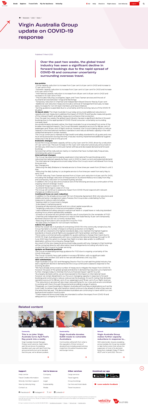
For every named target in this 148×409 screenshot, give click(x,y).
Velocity (59, 4)
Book (15, 4)
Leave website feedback (106, 384)
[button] (88, 3)
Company (47, 374)
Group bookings (74, 381)
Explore (23, 4)
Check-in (101, 4)
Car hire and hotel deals (77, 384)
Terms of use (72, 403)
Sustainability (48, 384)
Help (94, 4)
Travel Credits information (29, 378)
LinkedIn (58, 392)
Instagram (38, 392)
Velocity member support (29, 381)
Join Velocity (122, 4)
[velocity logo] (104, 401)
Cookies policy (82, 403)
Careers (46, 378)
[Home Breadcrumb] (19, 17)
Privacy (66, 403)
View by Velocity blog (27, 384)
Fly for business (46, 4)
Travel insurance (74, 388)
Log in (135, 3)
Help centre (23, 374)
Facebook (24, 392)
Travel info (33, 4)
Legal (45, 381)
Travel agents (73, 378)
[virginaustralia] (120, 401)
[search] (144, 4)
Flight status (111, 4)
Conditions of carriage (56, 403)
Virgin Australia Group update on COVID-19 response (48, 31)
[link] (26, 17)
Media (45, 388)
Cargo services (73, 374)
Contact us (23, 388)
